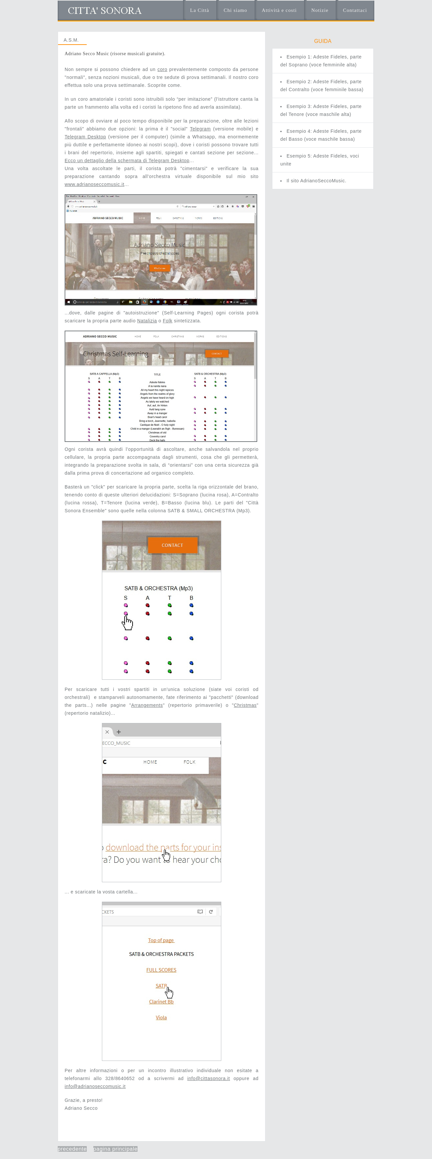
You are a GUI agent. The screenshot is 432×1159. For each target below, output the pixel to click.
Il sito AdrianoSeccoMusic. (317, 180)
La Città (199, 10)
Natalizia (147, 320)
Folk (167, 320)
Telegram (200, 128)
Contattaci (355, 10)
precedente (72, 1149)
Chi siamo (235, 10)
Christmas (245, 705)
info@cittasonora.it (208, 1078)
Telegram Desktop (85, 136)
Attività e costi (279, 10)
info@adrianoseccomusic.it (95, 1086)
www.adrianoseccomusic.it (94, 184)
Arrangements (147, 705)
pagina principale (115, 1149)
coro (162, 69)
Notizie (319, 10)
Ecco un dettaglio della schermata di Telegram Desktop (127, 160)
